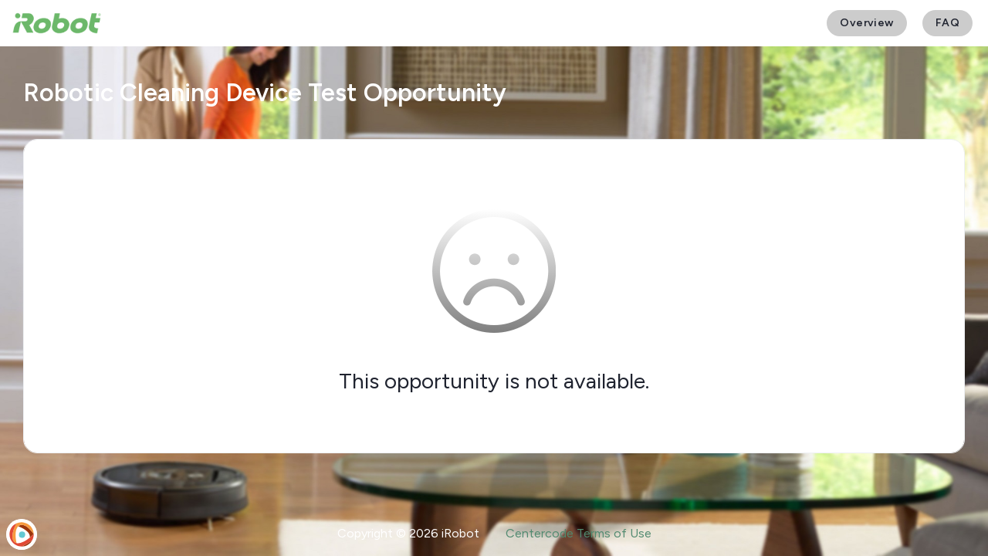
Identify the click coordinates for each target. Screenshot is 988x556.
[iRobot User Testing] (56, 23)
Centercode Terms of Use (578, 533)
